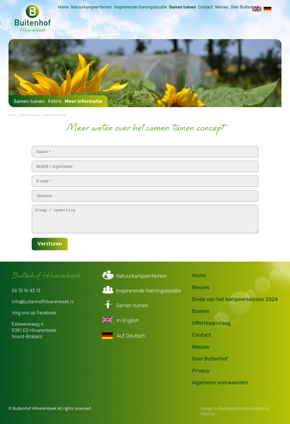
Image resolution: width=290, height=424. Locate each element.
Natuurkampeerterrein (87, 24)
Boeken (201, 310)
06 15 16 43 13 (26, 289)
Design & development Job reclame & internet (235, 410)
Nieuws (218, 24)
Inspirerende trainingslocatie (136, 24)
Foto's (54, 100)
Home (59, 24)
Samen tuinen (178, 24)
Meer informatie (83, 100)
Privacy (201, 370)
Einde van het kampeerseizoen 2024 (235, 298)
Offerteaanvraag (211, 322)
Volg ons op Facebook (34, 312)
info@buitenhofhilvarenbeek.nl (43, 301)
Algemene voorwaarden (220, 382)
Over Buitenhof (240, 24)
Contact (201, 24)
